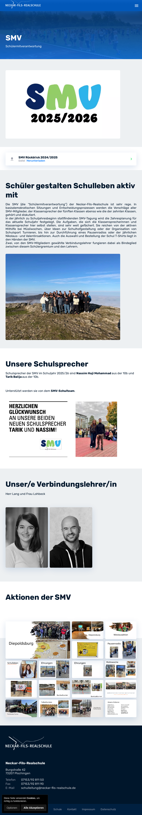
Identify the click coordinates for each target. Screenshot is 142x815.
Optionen (12, 807)
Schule (57, 809)
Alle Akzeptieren (34, 807)
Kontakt (71, 809)
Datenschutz (108, 809)
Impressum (88, 809)
